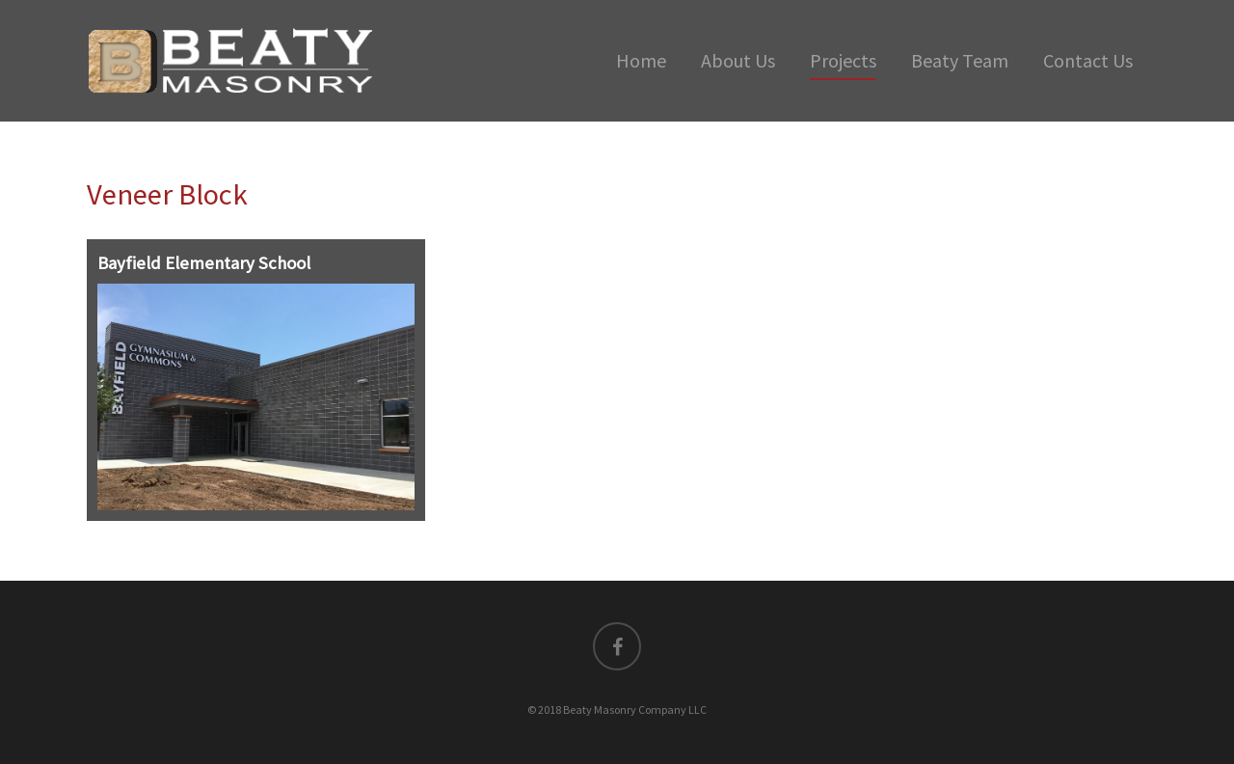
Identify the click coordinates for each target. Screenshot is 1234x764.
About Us (738, 60)
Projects (843, 60)
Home (641, 60)
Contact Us (1088, 60)
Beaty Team (959, 60)
